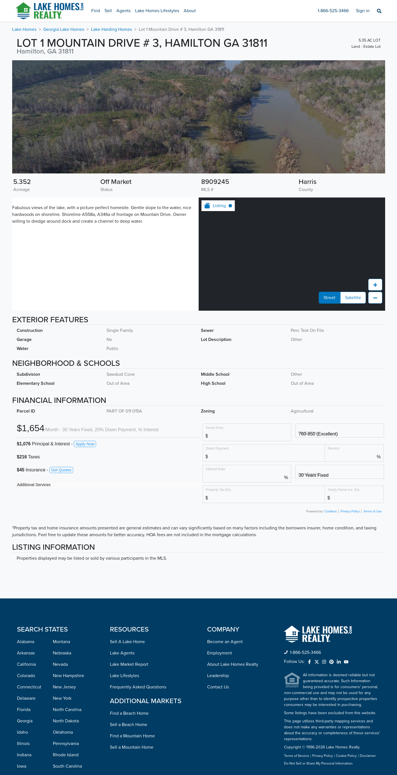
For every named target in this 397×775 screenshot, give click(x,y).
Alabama (25, 541)
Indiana (24, 654)
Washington (64, 733)
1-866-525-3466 (333, 11)
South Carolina (67, 665)
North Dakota (66, 620)
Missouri (25, 756)
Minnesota (27, 733)
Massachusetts (31, 710)
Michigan (26, 722)
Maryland (26, 699)
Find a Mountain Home (132, 635)
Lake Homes (24, 29)
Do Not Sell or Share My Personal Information (318, 663)
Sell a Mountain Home (131, 646)
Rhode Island (66, 654)
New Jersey (64, 586)
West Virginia (66, 744)
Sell (108, 11)
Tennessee (63, 676)
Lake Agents (122, 552)
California (26, 563)
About (190, 11)
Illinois (23, 642)
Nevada (60, 563)
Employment (219, 552)
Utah (57, 699)
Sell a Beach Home (128, 623)
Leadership (218, 575)
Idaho (22, 631)
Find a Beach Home (129, 612)
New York (62, 597)
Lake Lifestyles (124, 575)
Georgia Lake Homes (63, 29)
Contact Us (218, 586)
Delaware (26, 597)
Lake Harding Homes (111, 29)
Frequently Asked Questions (138, 586)
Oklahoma (63, 631)
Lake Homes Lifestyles (157, 11)
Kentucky (26, 676)
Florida (24, 608)
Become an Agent (225, 541)
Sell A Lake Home (127, 541)
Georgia (24, 620)
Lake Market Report (129, 563)
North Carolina (67, 608)
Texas (58, 688)
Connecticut (29, 586)
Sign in (363, 11)
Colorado (26, 575)
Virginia (60, 722)
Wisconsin (63, 756)
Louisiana (26, 688)
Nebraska (62, 552)
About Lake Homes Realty (232, 563)
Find (95, 11)
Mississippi (27, 744)
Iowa (21, 665)
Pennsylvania (66, 642)
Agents (123, 11)
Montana (61, 541)
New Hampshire (68, 575)
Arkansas (26, 552)
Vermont (61, 710)
